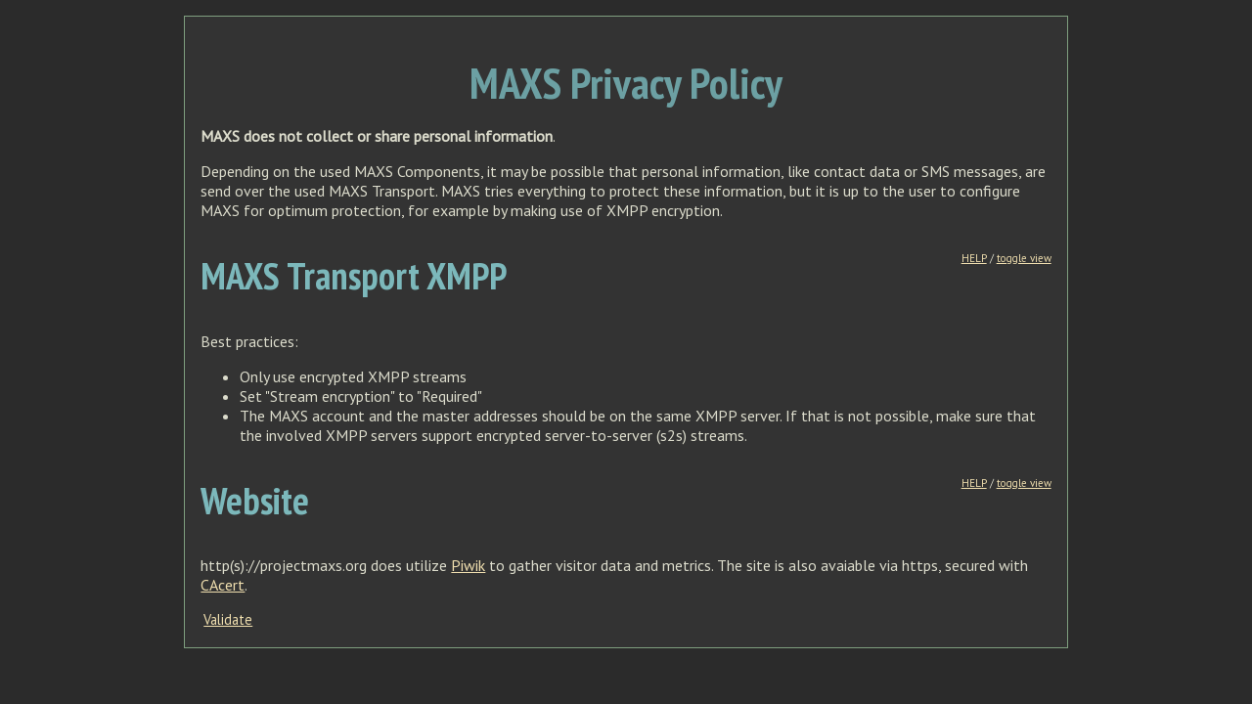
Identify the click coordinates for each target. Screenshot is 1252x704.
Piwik (468, 565)
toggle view (1024, 258)
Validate (227, 619)
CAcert (223, 584)
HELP (974, 258)
